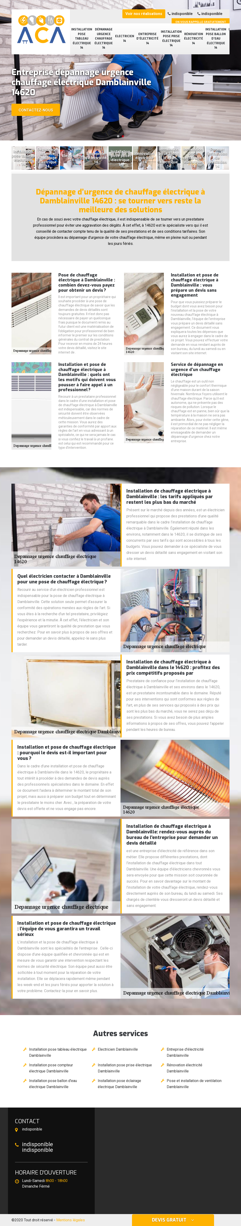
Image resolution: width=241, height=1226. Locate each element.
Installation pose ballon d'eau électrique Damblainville (53, 1084)
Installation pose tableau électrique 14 (81, 39)
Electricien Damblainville (118, 1049)
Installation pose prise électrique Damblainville (125, 1068)
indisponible (180, 13)
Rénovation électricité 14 (193, 38)
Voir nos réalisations (143, 13)
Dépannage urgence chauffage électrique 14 (103, 39)
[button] (118, 136)
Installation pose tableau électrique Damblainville (58, 1052)
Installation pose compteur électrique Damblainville (51, 1068)
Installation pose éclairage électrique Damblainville (119, 1084)
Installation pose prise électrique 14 (171, 39)
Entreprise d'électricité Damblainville (185, 1052)
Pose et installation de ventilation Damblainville (194, 1084)
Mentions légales (70, 1220)
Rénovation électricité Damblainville (184, 1068)
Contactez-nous (36, 110)
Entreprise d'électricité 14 (147, 38)
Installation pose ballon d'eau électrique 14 (215, 39)
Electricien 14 (124, 38)
